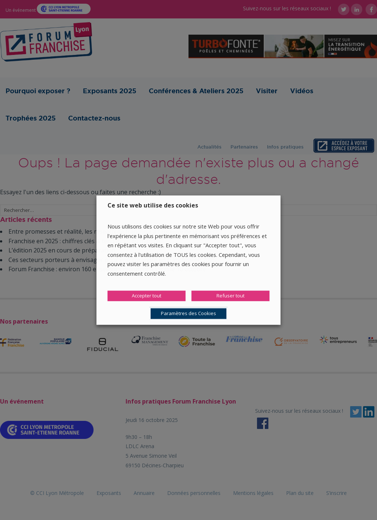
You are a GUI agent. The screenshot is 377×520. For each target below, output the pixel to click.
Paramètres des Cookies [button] (188, 313)
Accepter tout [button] (146, 295)
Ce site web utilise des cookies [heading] (153, 205)
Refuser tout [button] (230, 295)
